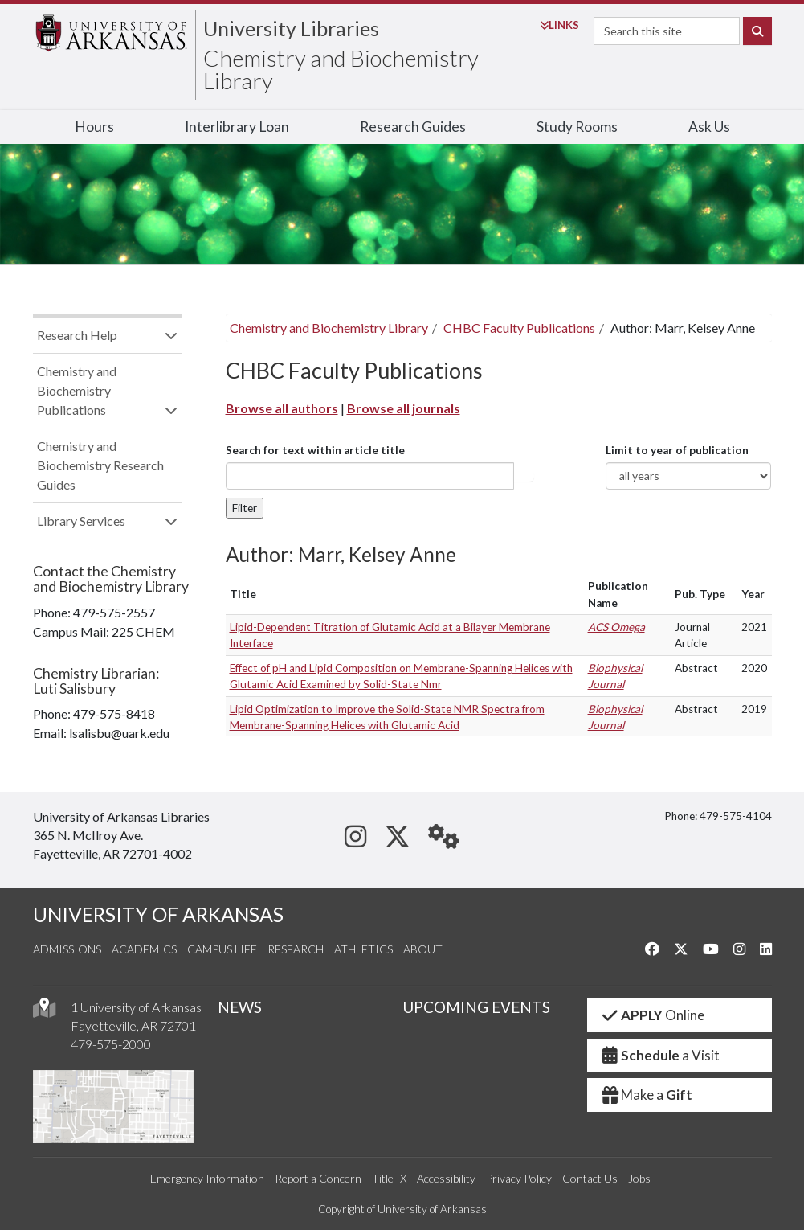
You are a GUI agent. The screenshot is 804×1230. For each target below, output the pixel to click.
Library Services (81, 520)
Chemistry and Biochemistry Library (341, 69)
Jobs (639, 1178)
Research (295, 949)
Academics (144, 949)
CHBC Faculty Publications (519, 327)
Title (243, 594)
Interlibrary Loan (237, 126)
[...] (370, 476)
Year (753, 594)
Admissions (67, 949)
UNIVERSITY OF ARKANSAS (158, 914)
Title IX (389, 1178)
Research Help (77, 334)
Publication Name (618, 594)
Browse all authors (282, 408)
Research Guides (413, 126)
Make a (646, 1094)
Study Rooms (577, 126)
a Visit (660, 1055)
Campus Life (222, 949)
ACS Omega (616, 627)
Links (559, 24)
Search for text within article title (315, 450)
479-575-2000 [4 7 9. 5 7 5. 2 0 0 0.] (111, 1044)
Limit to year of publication (677, 450)
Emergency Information (207, 1178)
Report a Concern (318, 1178)
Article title (523, 476)
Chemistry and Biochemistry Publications (76, 390)
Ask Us (709, 126)
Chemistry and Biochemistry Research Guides (100, 465)
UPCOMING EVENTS (476, 1007)
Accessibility (446, 1178)
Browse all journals (403, 408)
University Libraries (291, 28)
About (423, 949)
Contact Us (590, 1178)
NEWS (240, 1007)
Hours (94, 126)
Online (652, 1015)
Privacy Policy (519, 1178)
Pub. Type (700, 594)
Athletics (363, 949)
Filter (244, 508)
